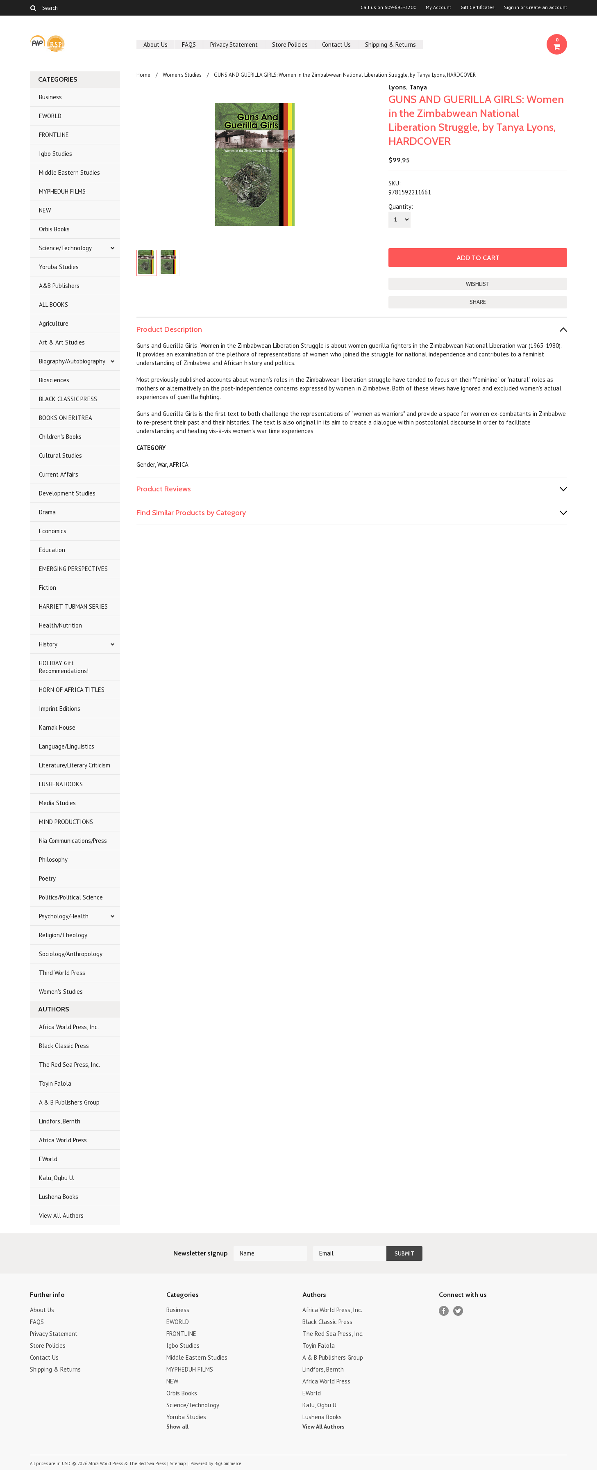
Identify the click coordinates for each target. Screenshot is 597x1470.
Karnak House (57, 727)
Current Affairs (58, 474)
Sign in (511, 7)
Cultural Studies (60, 455)
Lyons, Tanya (407, 87)
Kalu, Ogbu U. (56, 1178)
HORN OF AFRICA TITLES (71, 690)
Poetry (47, 878)
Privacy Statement (234, 44)
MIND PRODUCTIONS (66, 822)
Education (52, 550)
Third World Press (62, 973)
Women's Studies (61, 991)
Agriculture (53, 323)
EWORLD (50, 116)
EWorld (48, 1159)
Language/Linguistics (66, 746)
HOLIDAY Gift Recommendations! (64, 667)
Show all (177, 1426)
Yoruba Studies (59, 267)
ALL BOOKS (53, 304)
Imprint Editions (59, 708)
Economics (52, 531)
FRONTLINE (54, 135)
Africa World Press (63, 1140)
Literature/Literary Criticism (74, 765)
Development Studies (67, 493)
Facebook (444, 1311)
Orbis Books (54, 229)
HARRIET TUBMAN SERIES (73, 606)
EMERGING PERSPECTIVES (73, 569)
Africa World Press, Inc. (69, 1027)
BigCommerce (227, 1463)
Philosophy (53, 859)
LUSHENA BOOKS (61, 784)
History (48, 644)
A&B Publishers (59, 286)
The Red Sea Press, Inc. (69, 1064)
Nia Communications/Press (73, 841)
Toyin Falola (55, 1083)
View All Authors (61, 1215)
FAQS (189, 44)
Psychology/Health (64, 916)
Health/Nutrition (60, 625)
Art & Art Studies (62, 342)
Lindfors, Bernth (59, 1121)
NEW (45, 210)
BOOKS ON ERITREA (65, 418)
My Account (438, 7)
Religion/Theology (63, 935)
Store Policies (290, 44)
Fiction (47, 587)
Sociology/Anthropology (70, 954)
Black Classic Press (64, 1046)
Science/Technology (65, 248)
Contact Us (336, 44)
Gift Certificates (478, 7)
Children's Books (60, 437)
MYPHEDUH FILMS (62, 191)
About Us (155, 44)
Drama (47, 512)
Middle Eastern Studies (69, 172)
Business (50, 97)
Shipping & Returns (390, 44)
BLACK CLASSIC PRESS (68, 399)
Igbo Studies (55, 154)
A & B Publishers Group (69, 1102)
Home (143, 74)
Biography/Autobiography (72, 361)
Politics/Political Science (71, 897)
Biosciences (54, 380)
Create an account (546, 7)
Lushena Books (58, 1197)
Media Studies (57, 803)
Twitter (458, 1311)
